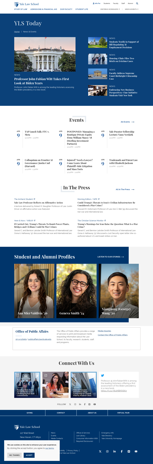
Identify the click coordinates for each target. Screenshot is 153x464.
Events (53, 436)
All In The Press (123, 189)
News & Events (131, 9)
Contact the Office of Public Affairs (113, 335)
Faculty (115, 3)
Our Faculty (66, 9)
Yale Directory (106, 436)
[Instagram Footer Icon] (107, 451)
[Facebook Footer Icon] (121, 451)
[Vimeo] (89, 404)
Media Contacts (57, 438)
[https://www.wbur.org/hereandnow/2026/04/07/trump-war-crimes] (45, 227)
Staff (123, 3)
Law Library (80, 436)
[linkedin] (80, 404)
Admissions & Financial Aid (43, 9)
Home (17, 32)
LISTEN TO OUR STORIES (109, 257)
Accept (29, 455)
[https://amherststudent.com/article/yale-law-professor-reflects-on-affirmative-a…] (45, 204)
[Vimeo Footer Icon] (129, 451)
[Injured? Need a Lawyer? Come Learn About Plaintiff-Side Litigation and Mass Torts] (76, 166)
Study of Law (20, 9)
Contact (61, 413)
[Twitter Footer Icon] (100, 451)
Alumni (130, 3)
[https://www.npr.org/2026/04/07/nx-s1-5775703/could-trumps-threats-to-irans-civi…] (108, 206)
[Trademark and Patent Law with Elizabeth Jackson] (119, 166)
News (53, 433)
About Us (92, 413)
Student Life (82, 9)
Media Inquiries (104, 331)
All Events (125, 122)
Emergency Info (107, 433)
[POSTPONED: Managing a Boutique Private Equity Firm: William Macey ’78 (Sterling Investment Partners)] (76, 139)
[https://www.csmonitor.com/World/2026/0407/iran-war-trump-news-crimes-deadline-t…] (108, 228)
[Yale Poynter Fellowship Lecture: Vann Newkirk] (119, 139)
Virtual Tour (123, 413)
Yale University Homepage (111, 438)
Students (107, 3)
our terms (49, 448)
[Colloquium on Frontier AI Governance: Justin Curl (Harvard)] (34, 166)
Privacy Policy (73, 451)
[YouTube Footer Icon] (136, 451)
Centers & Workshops (109, 9)
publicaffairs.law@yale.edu (39, 339)
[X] (70, 404)
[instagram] (75, 404)
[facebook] (84, 404)
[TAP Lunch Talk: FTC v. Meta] (34, 139)
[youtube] (94, 404)
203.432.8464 (21, 339)
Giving (30, 413)
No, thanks (14, 455)
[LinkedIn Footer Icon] (114, 451)
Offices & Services (83, 433)
